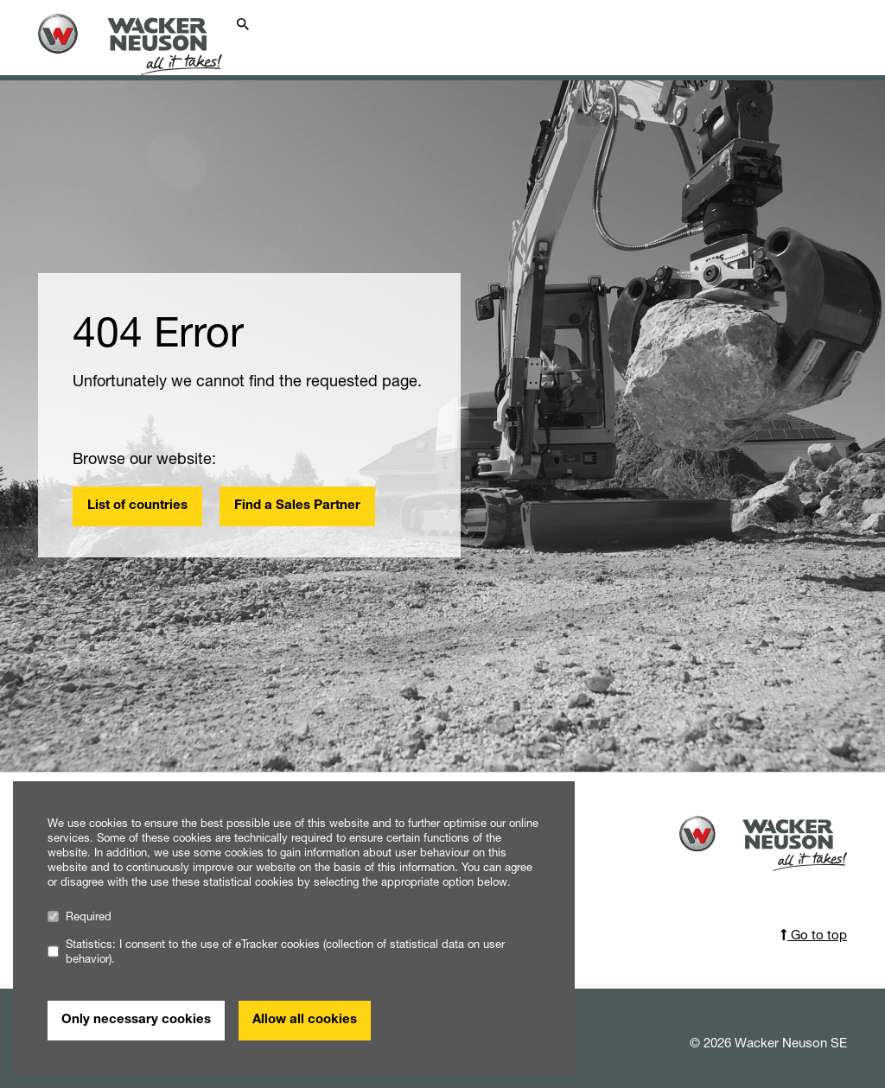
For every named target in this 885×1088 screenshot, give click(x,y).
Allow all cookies (304, 1020)
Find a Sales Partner (297, 505)
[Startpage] (140, 44)
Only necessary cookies (136, 1020)
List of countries (137, 505)
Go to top (813, 934)
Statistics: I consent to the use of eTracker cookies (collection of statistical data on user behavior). (276, 951)
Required (79, 916)
